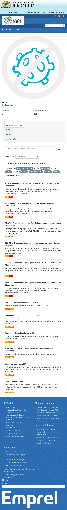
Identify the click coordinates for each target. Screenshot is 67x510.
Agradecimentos (11, 433)
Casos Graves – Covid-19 (15, 364)
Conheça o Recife (56, 12)
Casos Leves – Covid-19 (15, 381)
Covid (18, 30)
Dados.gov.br (41, 432)
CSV (7, 196)
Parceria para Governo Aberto (16, 462)
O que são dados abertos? (15, 452)
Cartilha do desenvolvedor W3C (48, 413)
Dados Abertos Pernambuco (46, 429)
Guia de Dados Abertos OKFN (47, 415)
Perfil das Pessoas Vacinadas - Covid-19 (22, 303)
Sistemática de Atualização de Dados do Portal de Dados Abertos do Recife (18, 417)
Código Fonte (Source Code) (15, 436)
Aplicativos (9, 425)
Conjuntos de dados (14, 125)
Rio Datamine (41, 435)
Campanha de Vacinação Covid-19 (19, 333)
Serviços (22, 12)
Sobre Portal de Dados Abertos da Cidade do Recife (22, 469)
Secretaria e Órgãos (37, 12)
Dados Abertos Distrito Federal (47, 437)
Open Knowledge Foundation (14, 475)
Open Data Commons (13, 465)
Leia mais (9, 105)
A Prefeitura (11, 12)
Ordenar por (9, 157)
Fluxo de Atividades (14, 130)
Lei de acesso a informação (15, 460)
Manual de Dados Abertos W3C (47, 407)
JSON (7, 309)
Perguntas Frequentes (13, 430)
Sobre (9, 134)
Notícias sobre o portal (13, 422)
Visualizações (10, 428)
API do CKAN (8, 472)
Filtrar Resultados (13, 175)
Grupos (9, 30)
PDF (11, 196)
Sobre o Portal (11, 407)
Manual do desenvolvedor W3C (47, 410)
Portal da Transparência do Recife (48, 440)
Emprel (29, 499)
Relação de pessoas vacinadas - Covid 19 (22, 316)
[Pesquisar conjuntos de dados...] (30, 148)
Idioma (4, 484)
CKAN (5, 480)
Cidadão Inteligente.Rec (45, 443)
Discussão (11, 139)
